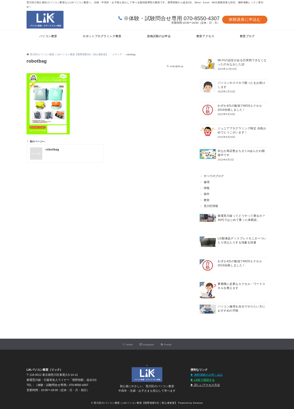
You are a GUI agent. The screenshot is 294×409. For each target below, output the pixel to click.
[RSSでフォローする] (166, 344)
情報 (206, 188)
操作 (206, 194)
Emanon (198, 402)
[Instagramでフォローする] (146, 344)
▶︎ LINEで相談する (202, 379)
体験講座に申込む (245, 19)
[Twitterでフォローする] (127, 344)
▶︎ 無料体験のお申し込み (206, 374)
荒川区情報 (211, 206)
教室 (206, 200)
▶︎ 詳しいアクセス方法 (205, 385)
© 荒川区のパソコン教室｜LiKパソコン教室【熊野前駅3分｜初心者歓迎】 (134, 402)
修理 (206, 182)
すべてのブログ (214, 176)
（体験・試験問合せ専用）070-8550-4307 (61, 385)
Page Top (147, 363)
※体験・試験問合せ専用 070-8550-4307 (172, 18)
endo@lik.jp (176, 66)
